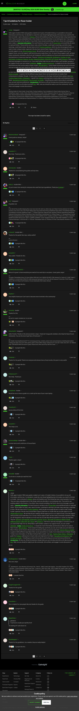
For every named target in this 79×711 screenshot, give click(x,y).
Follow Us (49, 673)
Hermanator (12, 168)
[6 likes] (17, 348)
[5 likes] (17, 364)
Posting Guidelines (45, 47)
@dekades (33, 63)
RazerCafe (5, 679)
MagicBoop (12, 618)
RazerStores (5, 676)
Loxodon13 (12, 151)
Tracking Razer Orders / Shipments (19, 78)
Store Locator (5, 681)
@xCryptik (12, 59)
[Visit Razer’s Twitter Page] (48, 685)
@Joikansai (19, 59)
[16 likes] (17, 481)
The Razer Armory (27, 14)
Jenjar (11, 30)
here (71, 76)
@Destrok (41, 57)
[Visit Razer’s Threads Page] (48, 682)
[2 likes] (16, 575)
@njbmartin (56, 57)
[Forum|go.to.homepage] (15, 4)
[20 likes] (17, 175)
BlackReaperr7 (13, 639)
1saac (10, 457)
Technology (17, 676)
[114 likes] (18, 104)
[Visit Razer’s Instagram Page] (48, 679)
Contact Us (39, 687)
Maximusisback (13, 134)
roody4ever (12, 390)
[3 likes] (17, 609)
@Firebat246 (48, 57)
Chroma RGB (17, 679)
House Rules (57, 43)
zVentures (38, 684)
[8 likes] (17, 301)
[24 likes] (17, 158)
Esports (16, 684)
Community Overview (13, 14)
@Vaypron (64, 59)
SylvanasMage (13, 440)
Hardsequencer (13, 559)
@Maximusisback (39, 59)
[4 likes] (17, 322)
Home (3, 14)
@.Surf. (68, 57)
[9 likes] (17, 243)
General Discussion (40, 14)
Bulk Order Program (7, 687)
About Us (38, 676)
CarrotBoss (12, 601)
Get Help (27, 676)
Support (27, 673)
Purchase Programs (7, 684)
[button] (2, 4)
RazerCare (27, 686)
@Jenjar (63, 57)
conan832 (12, 253)
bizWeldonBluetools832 (16, 269)
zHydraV (11, 294)
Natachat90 (12, 331)
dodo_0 (11, 184)
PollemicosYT (13, 374)
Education (5, 690)
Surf (10, 201)
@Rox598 (48, 59)
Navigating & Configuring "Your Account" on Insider (28, 80)
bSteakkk (11, 474)
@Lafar (31, 59)
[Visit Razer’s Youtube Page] (48, 687)
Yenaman (11, 357)
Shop (3, 673)
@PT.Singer (54, 59)
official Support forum (29, 51)
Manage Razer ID (29, 689)
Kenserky (11, 310)
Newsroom (38, 681)
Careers (38, 679)
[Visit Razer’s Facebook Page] (48, 676)
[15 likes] (17, 223)
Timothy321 (12, 407)
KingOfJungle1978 (14, 585)
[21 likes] (17, 192)
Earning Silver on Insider (67, 530)
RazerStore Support (30, 683)
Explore (15, 673)
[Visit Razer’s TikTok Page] (48, 690)
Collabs (16, 687)
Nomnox (11, 490)
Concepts (16, 681)
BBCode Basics (43, 65)
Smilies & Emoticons (48, 63)
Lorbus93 (11, 232)
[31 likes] (17, 142)
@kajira (32, 37)
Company (38, 673)
